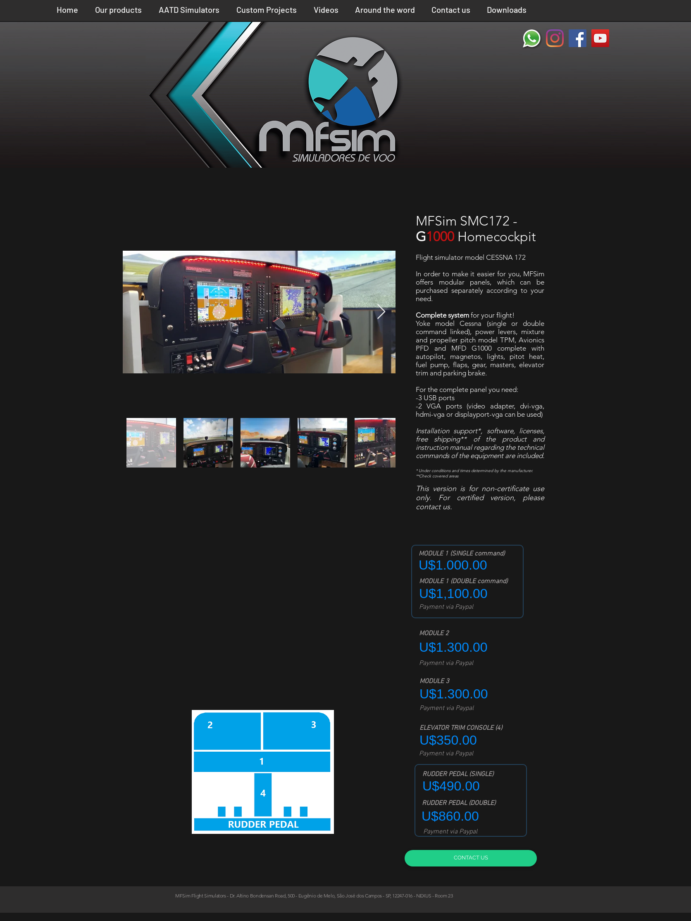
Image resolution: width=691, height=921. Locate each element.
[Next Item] (381, 312)
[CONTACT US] (471, 858)
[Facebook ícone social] (577, 38)
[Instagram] (555, 38)
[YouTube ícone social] (600, 38)
